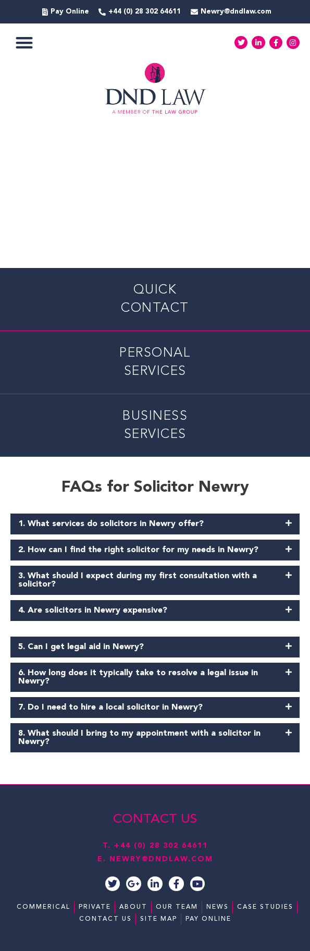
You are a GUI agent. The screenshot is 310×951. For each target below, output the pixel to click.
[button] (24, 42)
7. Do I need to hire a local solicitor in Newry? (110, 707)
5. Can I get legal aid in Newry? (81, 647)
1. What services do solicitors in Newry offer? (111, 524)
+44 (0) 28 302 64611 (161, 845)
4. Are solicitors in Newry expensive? (92, 610)
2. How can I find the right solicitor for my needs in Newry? (138, 550)
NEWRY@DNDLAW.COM (161, 859)
